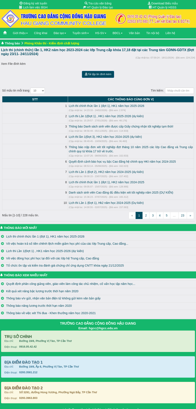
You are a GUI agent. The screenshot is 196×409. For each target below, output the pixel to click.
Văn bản (134, 33)
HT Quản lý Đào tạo (98, 7)
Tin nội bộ (152, 33)
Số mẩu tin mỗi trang (23, 91)
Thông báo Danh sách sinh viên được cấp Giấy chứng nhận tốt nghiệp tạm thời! (63, 126)
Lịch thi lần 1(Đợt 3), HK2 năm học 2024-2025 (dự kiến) (47, 136)
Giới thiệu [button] (20, 33)
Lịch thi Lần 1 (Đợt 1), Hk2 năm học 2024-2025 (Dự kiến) (48, 198)
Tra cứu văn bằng (98, 3)
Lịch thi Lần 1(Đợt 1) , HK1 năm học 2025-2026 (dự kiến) (48, 116)
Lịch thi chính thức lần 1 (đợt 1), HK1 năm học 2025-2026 (48, 106)
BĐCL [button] (118, 33)
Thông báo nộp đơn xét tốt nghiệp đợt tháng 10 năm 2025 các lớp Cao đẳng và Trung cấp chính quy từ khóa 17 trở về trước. (92, 147)
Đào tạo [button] (60, 33)
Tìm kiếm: (172, 91)
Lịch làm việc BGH (33, 7)
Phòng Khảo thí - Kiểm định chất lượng (51, 43)
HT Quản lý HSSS (162, 7)
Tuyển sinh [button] (80, 33)
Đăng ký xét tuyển (33, 3)
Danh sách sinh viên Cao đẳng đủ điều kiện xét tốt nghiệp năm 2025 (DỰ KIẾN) (63, 188)
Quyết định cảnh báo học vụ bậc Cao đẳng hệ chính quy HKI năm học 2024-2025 (64, 157)
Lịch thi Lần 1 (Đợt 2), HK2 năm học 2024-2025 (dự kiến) (48, 167)
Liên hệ (170, 33)
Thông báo (12, 43)
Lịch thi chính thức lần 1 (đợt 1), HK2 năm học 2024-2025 (48, 178)
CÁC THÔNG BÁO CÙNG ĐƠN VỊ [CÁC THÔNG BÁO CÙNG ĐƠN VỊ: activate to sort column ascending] (102, 99)
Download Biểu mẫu (163, 3)
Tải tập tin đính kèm (98, 74)
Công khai (40, 33)
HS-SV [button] (100, 33)
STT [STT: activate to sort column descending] (6, 99)
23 (182, 211)
